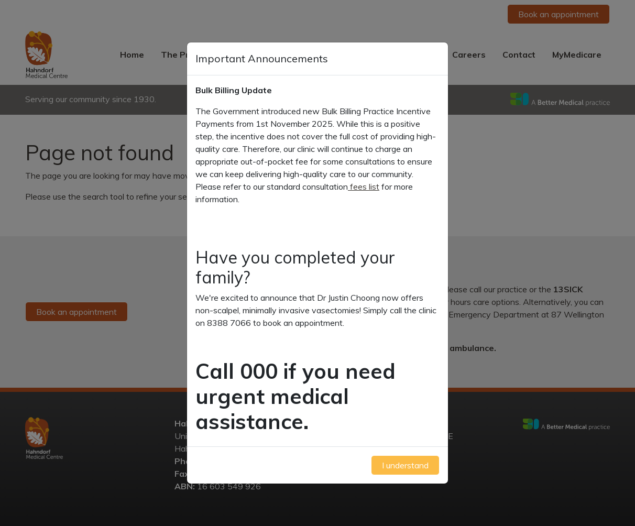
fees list (363, 186)
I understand (405, 465)
